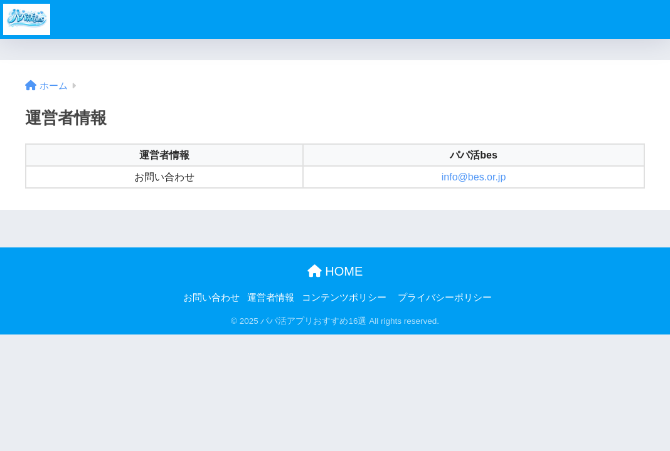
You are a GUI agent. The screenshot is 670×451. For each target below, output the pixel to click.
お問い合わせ (211, 298)
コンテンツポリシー (344, 298)
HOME (335, 271)
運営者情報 (270, 298)
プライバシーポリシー (445, 298)
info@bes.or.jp (474, 177)
